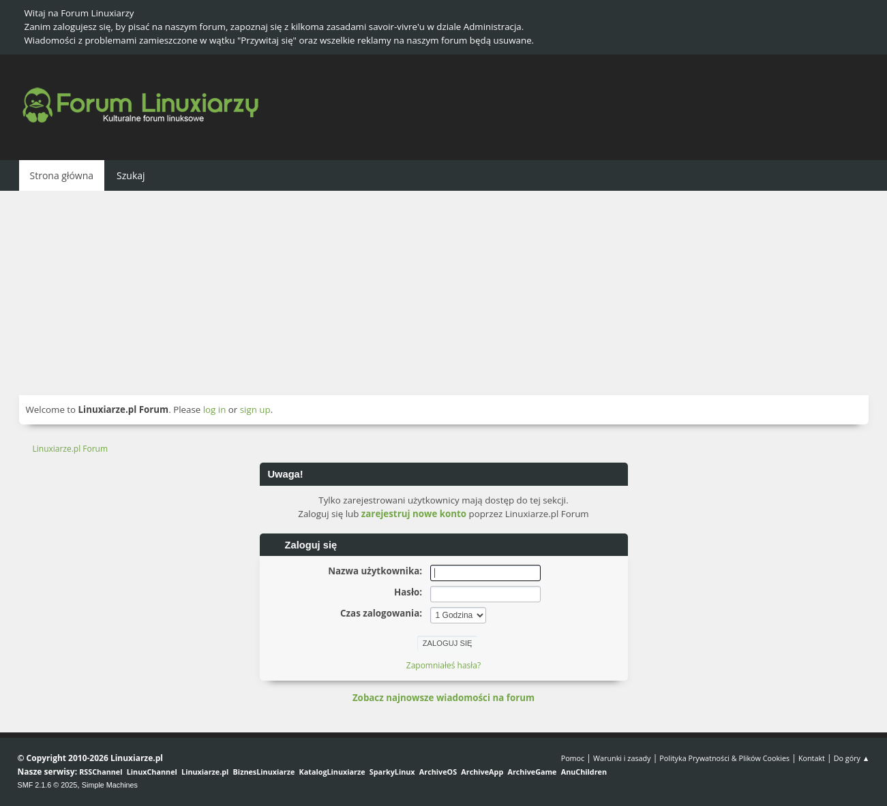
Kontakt (811, 758)
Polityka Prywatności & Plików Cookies (724, 758)
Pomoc (573, 758)
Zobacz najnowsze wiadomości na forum (443, 698)
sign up (255, 409)
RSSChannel (100, 771)
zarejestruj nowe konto (413, 514)
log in (214, 409)
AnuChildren (584, 771)
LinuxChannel (152, 771)
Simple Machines (110, 785)
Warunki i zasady (621, 758)
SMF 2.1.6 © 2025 (48, 785)
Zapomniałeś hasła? (443, 665)
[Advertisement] (444, 293)
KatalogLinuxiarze (332, 771)
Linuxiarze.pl (204, 771)
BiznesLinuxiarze (264, 771)
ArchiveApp (482, 771)
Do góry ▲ (852, 758)
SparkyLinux (392, 771)
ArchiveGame (531, 771)
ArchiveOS (438, 771)
